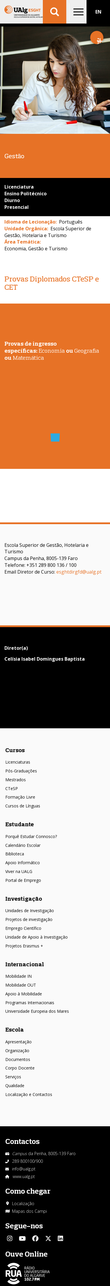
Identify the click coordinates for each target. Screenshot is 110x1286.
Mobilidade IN (18, 976)
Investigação (23, 898)
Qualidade (14, 1085)
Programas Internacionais (29, 1002)
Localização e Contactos (28, 1094)
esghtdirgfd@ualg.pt (78, 572)
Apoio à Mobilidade (23, 994)
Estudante (19, 824)
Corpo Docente (20, 1068)
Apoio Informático (22, 862)
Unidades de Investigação (29, 910)
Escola (14, 1029)
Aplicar (54, 12)
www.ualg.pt (24, 1176)
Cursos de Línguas (22, 806)
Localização (23, 1203)
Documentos (17, 1059)
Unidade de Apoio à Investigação (36, 937)
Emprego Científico (23, 928)
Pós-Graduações (21, 771)
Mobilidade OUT (20, 985)
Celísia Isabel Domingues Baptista (44, 659)
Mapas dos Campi (29, 1211)
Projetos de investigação (29, 919)
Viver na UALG (18, 871)
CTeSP (11, 788)
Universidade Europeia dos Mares (37, 1011)
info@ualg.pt (23, 1169)
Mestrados (15, 779)
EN (98, 12)
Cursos (15, 750)
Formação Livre (20, 797)
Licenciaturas (17, 762)
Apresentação (18, 1042)
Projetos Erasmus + (24, 946)
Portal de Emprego (23, 880)
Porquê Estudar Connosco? (31, 836)
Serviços (13, 1077)
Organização (17, 1050)
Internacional (24, 964)
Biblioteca (14, 854)
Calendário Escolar (22, 845)
